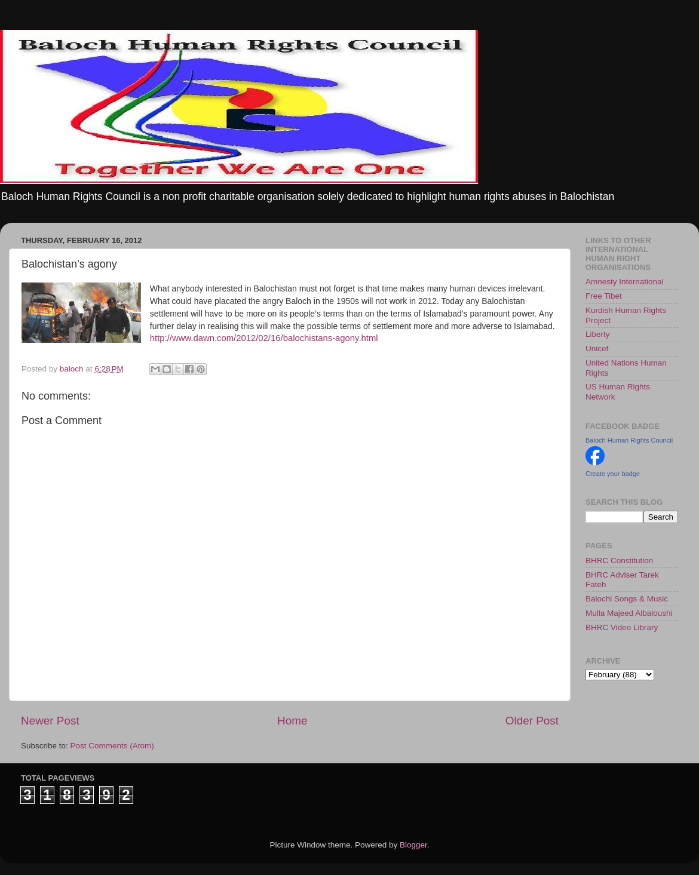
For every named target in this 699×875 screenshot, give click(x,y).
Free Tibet (603, 295)
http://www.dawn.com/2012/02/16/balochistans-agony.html (264, 338)
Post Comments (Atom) (112, 745)
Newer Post (50, 720)
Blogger (413, 844)
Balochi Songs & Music (626, 598)
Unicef (596, 348)
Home (292, 720)
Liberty (597, 334)
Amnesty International (624, 281)
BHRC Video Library (621, 627)
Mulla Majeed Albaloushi (629, 613)
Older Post (532, 720)
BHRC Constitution (619, 560)
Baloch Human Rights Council (629, 440)
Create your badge (612, 473)
